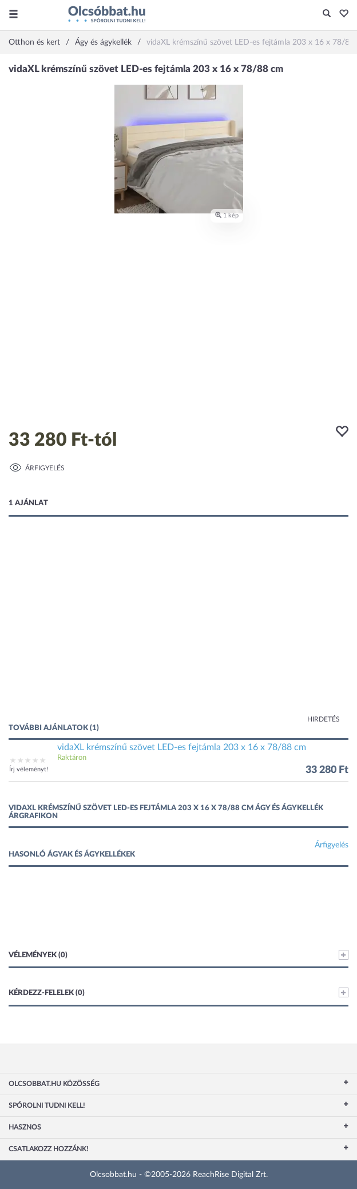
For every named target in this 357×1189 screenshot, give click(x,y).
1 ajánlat (28, 503)
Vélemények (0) (178, 955)
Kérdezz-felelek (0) (178, 992)
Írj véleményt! (28, 769)
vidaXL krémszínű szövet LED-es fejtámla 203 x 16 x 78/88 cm (181, 747)
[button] (340, 14)
